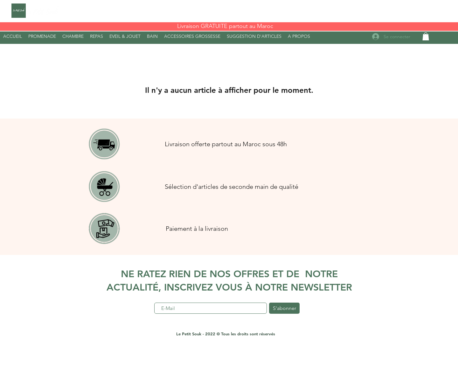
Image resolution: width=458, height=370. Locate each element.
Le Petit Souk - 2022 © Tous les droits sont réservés (225, 333)
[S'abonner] (284, 308)
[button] (299, 36)
